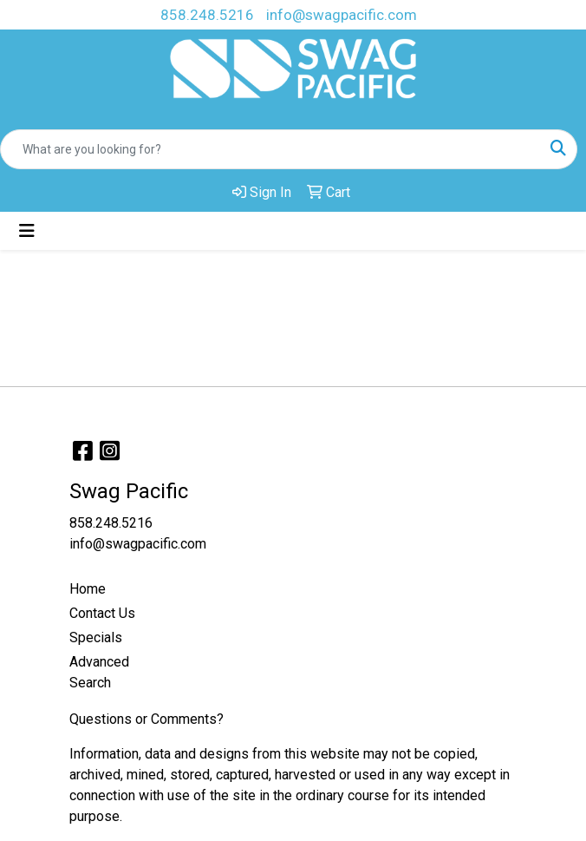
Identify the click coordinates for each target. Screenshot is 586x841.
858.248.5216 (207, 14)
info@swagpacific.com (341, 14)
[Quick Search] (270, 149)
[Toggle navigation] (27, 231)
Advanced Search (99, 672)
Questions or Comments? (146, 719)
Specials (95, 637)
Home (87, 589)
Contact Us (102, 613)
